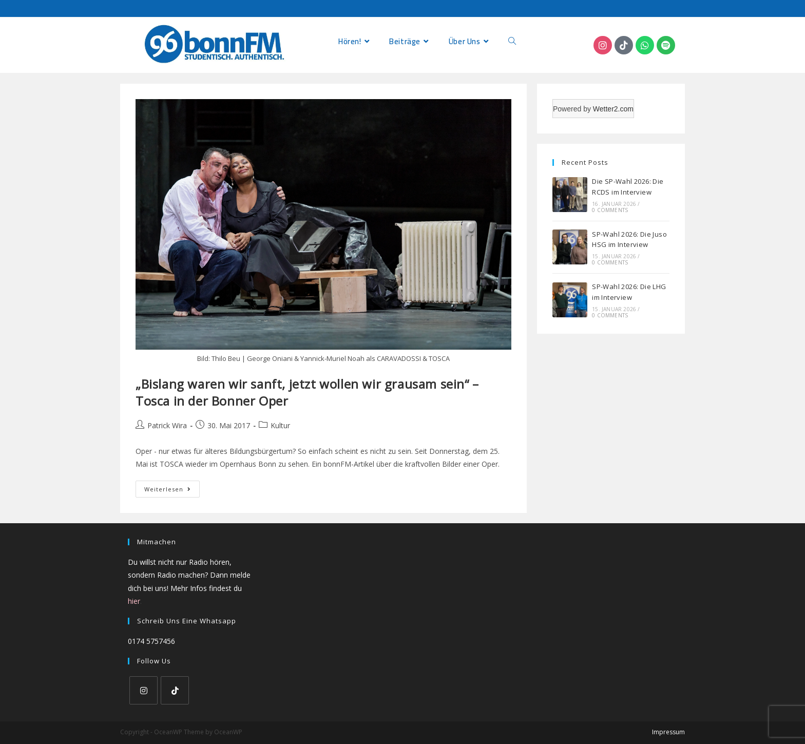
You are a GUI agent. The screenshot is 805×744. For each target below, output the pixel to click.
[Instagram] (143, 690)
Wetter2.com (613, 109)
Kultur (280, 425)
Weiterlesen (172, 487)
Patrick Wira (167, 425)
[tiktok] (175, 690)
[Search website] (512, 41)
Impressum (668, 732)
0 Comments (610, 210)
